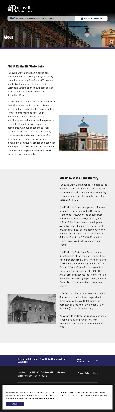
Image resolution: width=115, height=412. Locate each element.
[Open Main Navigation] (108, 8)
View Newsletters (83, 360)
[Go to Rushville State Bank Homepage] (19, 8)
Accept (15, 404)
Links (95, 373)
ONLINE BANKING (91, 18)
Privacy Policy (84, 373)
